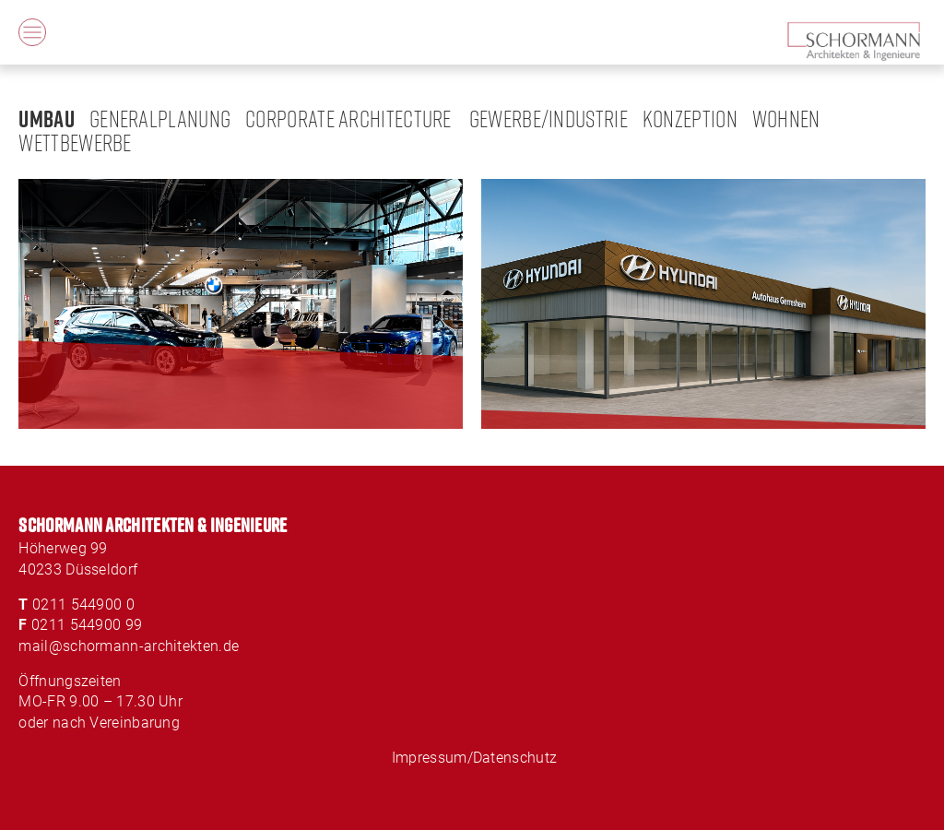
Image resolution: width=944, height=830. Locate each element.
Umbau (46, 118)
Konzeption (690, 118)
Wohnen (786, 118)
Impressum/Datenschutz (474, 757)
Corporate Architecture (348, 118)
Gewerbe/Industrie (548, 118)
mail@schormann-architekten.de (128, 646)
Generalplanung (159, 118)
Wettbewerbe (74, 142)
